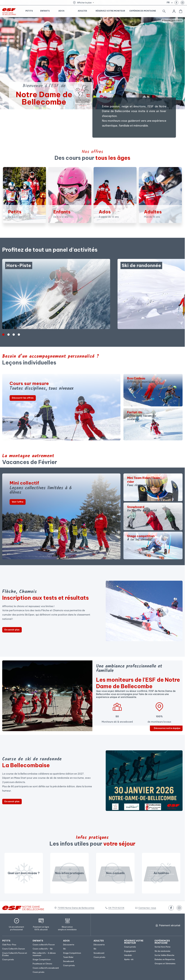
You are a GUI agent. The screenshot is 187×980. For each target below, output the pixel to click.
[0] (100, 92)
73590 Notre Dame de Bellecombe (76, 907)
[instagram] (182, 2)
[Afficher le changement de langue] (171, 2)
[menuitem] (16, 941)
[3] (19, 334)
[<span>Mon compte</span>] (174, 11)
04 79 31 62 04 (116, 907)
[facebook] (176, 2)
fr (168, 2)
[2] (110, 92)
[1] (105, 92)
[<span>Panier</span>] (181, 11)
